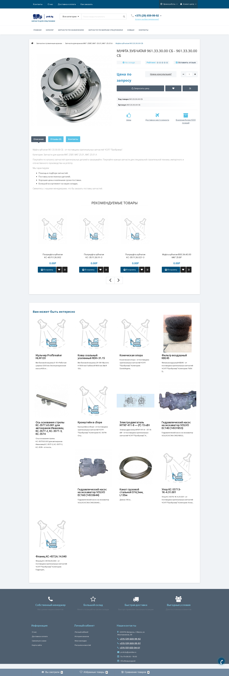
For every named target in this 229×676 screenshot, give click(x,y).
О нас (36, 4)
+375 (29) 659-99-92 (129, 644)
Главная (37, 30)
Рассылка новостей (83, 650)
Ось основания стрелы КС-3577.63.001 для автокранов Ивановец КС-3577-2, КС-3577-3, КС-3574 (50, 429)
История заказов (82, 641)
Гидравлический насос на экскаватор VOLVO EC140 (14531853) (176, 426)
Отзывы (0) (55, 139)
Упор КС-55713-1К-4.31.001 (171, 493)
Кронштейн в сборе (90, 423)
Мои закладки (81, 646)
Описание (38, 139)
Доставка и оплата (53, 4)
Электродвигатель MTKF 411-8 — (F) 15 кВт (135, 425)
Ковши (130, 30)
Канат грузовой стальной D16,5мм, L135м (131, 494)
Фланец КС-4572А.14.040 (51, 560)
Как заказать (73, 4)
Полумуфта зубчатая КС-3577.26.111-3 (94, 256)
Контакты (88, 4)
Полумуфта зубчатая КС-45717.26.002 (53, 256)
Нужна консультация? (161, 74)
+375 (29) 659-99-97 (129, 648)
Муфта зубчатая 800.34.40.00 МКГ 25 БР (176, 256)
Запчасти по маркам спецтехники (105, 30)
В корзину (47, 269)
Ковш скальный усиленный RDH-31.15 (91, 357)
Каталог (50, 30)
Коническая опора (131, 355)
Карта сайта (37, 650)
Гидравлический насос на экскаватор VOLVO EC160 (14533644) (92, 494)
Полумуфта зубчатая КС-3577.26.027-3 (135, 256)
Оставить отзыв (187, 62)
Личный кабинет (81, 637)
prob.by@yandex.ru (126, 657)
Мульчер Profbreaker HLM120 (49, 357)
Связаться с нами (39, 646)
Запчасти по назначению (71, 30)
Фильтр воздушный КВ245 (174, 357)
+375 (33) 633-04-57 (128, 652)
